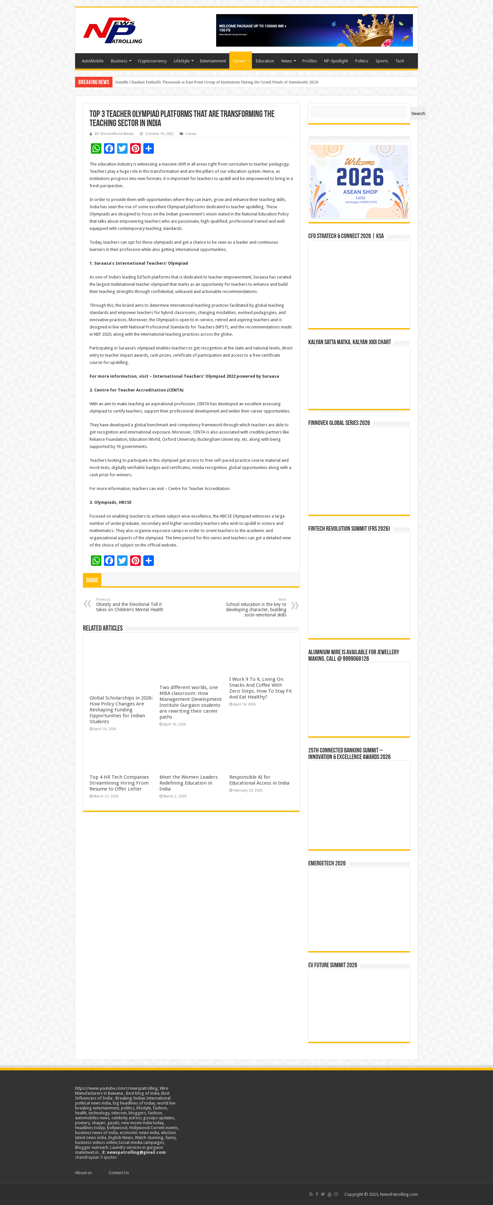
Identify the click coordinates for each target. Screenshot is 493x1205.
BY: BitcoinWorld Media (114, 134)
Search (418, 113)
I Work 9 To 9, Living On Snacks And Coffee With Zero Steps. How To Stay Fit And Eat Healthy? (260, 688)
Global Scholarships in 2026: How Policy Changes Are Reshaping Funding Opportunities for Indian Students (121, 710)
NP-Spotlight (336, 60)
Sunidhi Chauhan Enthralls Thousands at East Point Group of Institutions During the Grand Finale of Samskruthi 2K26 (216, 81)
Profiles (309, 60)
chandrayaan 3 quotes (96, 1157)
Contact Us (119, 1172)
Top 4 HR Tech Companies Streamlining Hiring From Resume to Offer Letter (119, 783)
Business (119, 60)
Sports (382, 60)
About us (83, 1172)
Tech (399, 60)
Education (265, 60)
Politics (361, 60)
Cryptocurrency (152, 60)
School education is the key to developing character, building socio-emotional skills (252, 607)
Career (239, 60)
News (286, 60)
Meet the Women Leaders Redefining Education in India (188, 783)
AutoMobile (93, 60)
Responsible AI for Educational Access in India (259, 780)
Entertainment (213, 60)
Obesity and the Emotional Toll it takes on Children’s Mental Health (129, 604)
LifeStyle (182, 60)
